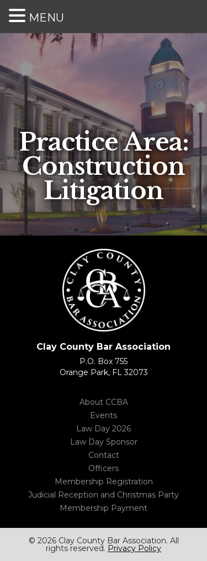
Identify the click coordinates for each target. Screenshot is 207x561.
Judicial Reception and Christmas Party (103, 495)
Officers (103, 468)
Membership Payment (103, 508)
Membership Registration (104, 482)
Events (103, 415)
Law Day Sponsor (103, 442)
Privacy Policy (134, 548)
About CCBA (103, 402)
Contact (103, 455)
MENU (46, 17)
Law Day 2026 (103, 429)
